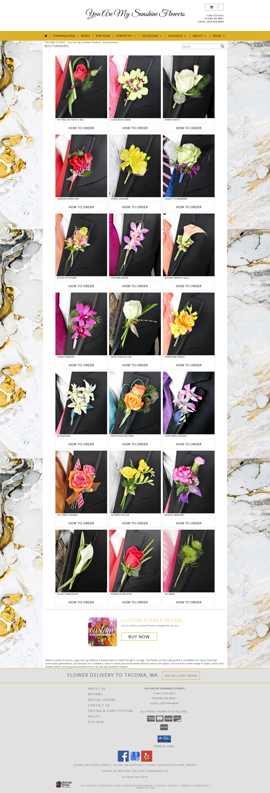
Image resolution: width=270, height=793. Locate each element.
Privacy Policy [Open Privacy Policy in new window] (166, 785)
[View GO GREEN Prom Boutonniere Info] (189, 561)
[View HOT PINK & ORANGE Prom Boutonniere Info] (81, 482)
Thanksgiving (64, 36)
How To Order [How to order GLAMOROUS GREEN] (135, 128)
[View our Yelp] (146, 760)
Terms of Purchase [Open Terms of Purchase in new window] (195, 785)
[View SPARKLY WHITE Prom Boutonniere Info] (189, 86)
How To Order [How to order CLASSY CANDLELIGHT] (81, 602)
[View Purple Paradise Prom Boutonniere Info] (81, 324)
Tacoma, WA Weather (115, 770)
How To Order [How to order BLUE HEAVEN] (81, 444)
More (219, 36)
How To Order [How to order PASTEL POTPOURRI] (81, 286)
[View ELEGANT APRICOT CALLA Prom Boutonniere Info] (189, 245)
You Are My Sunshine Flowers (135, 14)
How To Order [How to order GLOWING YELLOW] (135, 523)
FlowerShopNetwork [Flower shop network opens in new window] (137, 785)
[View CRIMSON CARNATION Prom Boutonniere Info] (81, 165)
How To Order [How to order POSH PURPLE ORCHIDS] (188, 444)
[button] (214, 7)
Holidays (177, 36)
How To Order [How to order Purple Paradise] (81, 365)
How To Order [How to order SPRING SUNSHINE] (135, 207)
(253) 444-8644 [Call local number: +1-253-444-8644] (215, 21)
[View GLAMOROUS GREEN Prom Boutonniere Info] (135, 86)
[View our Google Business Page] (135, 760)
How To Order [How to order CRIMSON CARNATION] (81, 207)
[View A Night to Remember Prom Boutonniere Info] (189, 165)
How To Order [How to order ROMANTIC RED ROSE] (135, 602)
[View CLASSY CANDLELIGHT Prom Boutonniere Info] (81, 561)
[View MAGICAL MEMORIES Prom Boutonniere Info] (189, 482)
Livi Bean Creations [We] (135, 776)
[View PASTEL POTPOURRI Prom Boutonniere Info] (81, 245)
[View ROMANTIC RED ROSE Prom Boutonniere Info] (135, 561)
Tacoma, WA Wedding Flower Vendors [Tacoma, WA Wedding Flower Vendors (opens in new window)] (171, 764)
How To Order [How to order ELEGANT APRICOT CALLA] (188, 286)
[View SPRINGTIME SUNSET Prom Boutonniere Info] (189, 324)
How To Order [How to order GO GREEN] (188, 602)
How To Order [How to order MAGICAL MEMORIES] (188, 523)
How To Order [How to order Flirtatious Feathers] (135, 444)
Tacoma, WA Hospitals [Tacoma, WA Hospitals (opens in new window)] (128, 764)
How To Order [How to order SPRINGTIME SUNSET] (188, 365)
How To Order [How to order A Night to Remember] (188, 207)
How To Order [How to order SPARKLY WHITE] (188, 128)
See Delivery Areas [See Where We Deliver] (180, 676)
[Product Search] (200, 46)
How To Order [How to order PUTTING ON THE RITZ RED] (81, 128)
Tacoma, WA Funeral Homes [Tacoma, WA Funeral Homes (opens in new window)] (91, 764)
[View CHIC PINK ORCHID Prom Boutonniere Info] (135, 245)
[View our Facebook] (123, 760)
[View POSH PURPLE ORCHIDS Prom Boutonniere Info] (189, 403)
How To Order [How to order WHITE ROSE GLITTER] (135, 365)
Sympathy (126, 36)
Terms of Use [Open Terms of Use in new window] (145, 787)
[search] (222, 46)
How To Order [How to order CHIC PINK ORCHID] (135, 286)
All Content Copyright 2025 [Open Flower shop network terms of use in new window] (101, 785)
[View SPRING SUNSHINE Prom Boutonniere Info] (135, 165)
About (200, 36)
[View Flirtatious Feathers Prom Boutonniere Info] (135, 403)
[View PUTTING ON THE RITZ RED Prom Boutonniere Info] (81, 86)
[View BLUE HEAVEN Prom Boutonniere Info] (81, 403)
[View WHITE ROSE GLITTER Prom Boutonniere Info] (135, 324)
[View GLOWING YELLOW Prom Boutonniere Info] (135, 482)
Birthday (103, 36)
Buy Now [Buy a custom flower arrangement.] (139, 636)
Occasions (152, 36)
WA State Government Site (150, 770)
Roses (85, 36)
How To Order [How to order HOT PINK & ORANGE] (81, 523)
